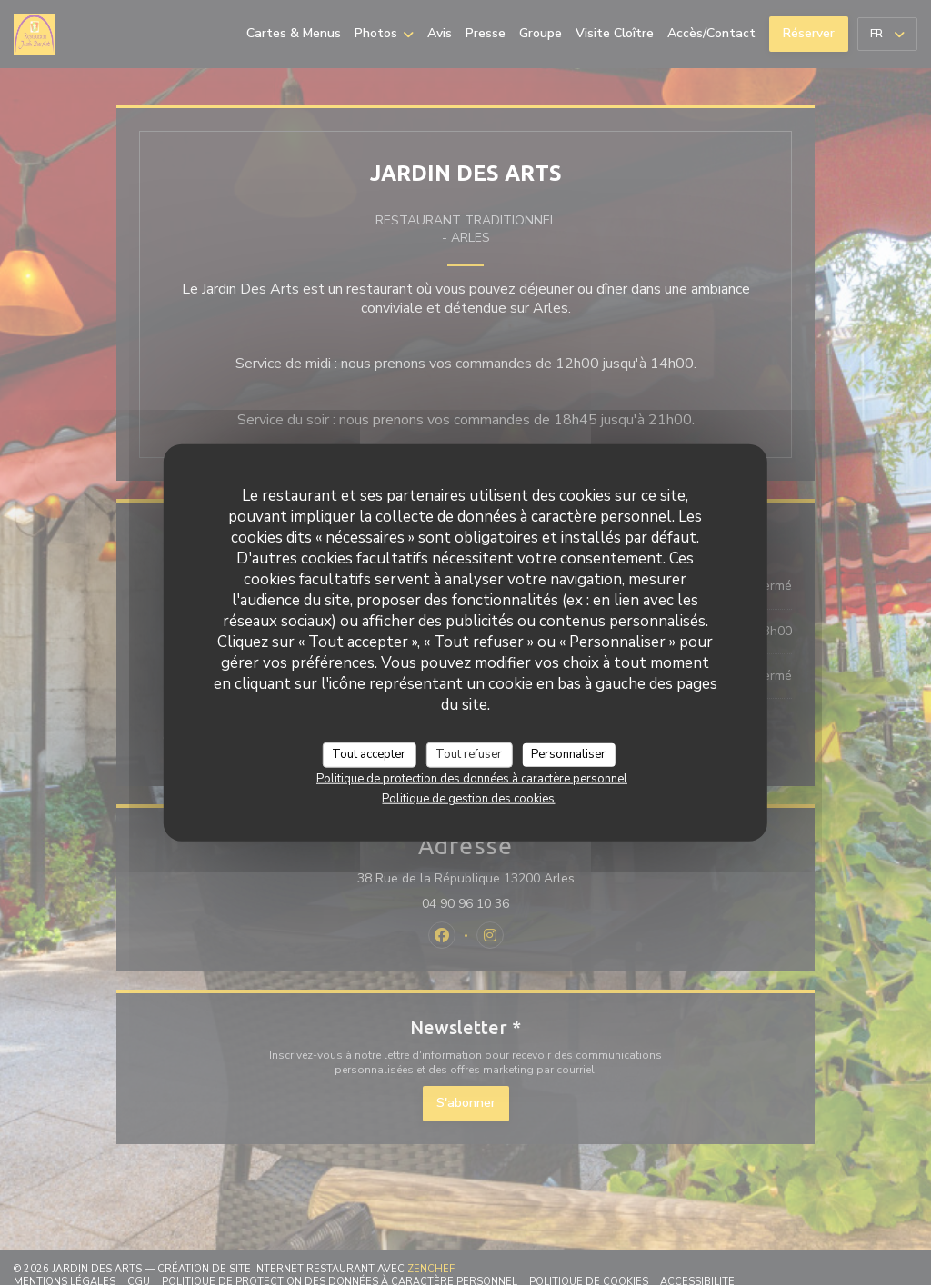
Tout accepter (368, 754)
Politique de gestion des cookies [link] (468, 798)
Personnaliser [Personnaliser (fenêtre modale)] (568, 754)
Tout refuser (468, 754)
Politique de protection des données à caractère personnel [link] (471, 778)
